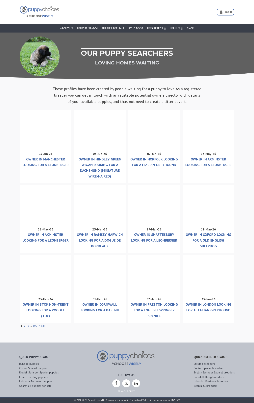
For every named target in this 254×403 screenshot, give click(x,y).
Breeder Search (87, 28)
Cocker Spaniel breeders (208, 368)
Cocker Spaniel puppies (33, 368)
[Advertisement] (136, 10)
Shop (190, 28)
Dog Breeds (156, 28)
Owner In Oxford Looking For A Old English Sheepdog (208, 240)
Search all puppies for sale (35, 386)
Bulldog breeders (204, 364)
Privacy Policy (126, 391)
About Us (66, 28)
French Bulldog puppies (33, 377)
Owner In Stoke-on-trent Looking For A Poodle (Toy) (46, 310)
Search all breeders (205, 386)
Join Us (176, 28)
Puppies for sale (113, 28)
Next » (42, 325)
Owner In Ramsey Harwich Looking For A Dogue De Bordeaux (100, 240)
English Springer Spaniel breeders (214, 372)
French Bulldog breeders (209, 377)
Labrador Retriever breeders (211, 381)
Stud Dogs (135, 28)
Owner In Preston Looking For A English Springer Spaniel (154, 310)
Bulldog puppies (29, 364)
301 (35, 325)
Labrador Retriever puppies (35, 381)
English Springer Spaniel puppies (39, 372)
